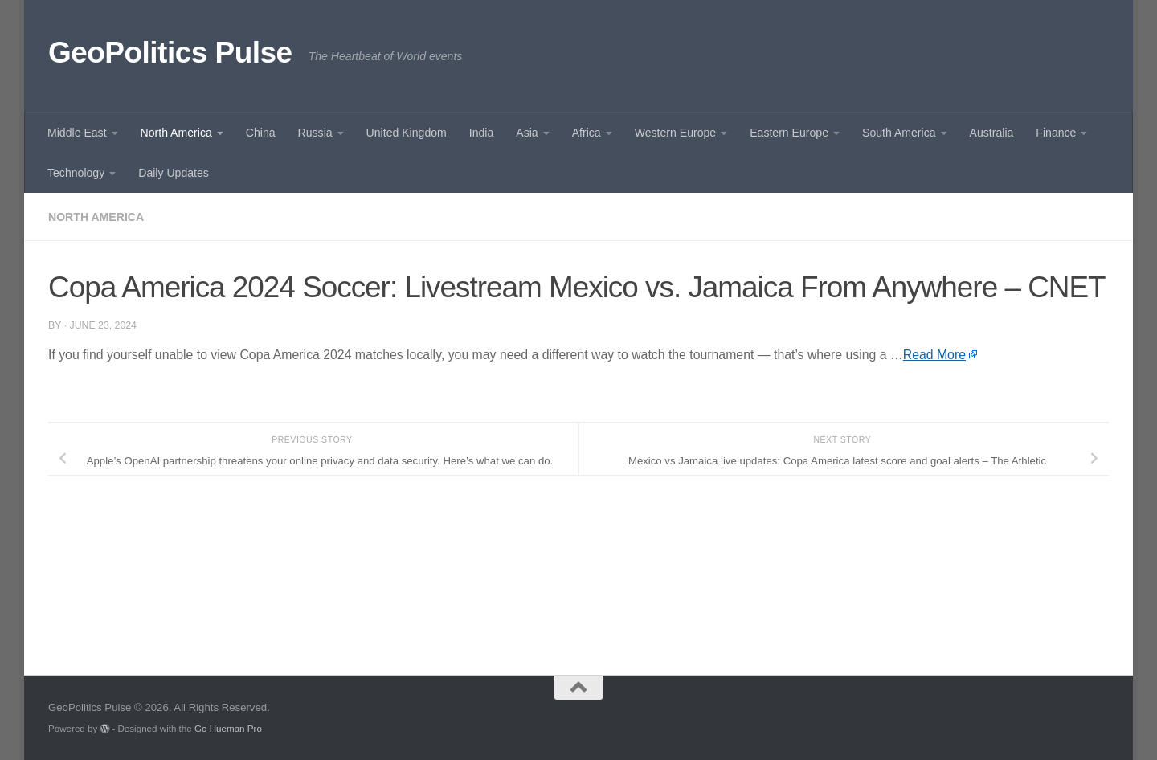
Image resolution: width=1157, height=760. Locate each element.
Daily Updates (173, 172)
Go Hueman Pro (228, 728)
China (261, 132)
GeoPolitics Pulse (170, 52)
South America (899, 132)
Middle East (77, 132)
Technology (75, 172)
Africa (586, 132)
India (481, 132)
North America (176, 132)
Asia (527, 132)
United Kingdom (406, 132)
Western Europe (675, 132)
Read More (934, 355)
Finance (1056, 132)
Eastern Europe (789, 132)
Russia (315, 132)
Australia (992, 132)
